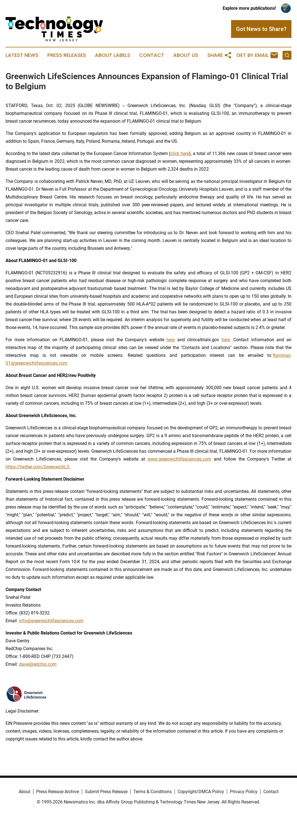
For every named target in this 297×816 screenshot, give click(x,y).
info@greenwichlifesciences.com (51, 620)
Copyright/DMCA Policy (201, 791)
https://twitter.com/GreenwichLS (38, 466)
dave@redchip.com (38, 664)
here (170, 339)
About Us (185, 55)
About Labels (112, 55)
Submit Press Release (106, 791)
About (24, 791)
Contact (151, 55)
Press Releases (66, 55)
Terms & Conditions (152, 791)
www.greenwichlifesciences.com (179, 459)
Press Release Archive (57, 791)
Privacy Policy (243, 791)
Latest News (22, 55)
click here (179, 153)
